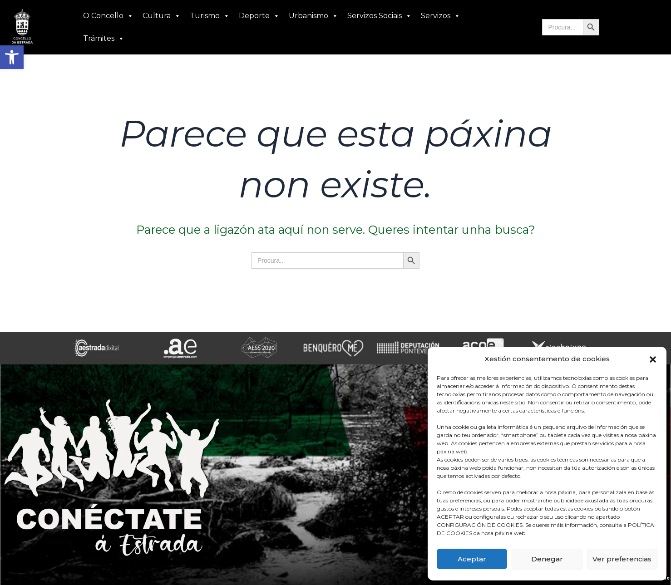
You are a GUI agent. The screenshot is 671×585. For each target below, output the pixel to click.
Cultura (162, 16)
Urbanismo (313, 16)
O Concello (108, 16)
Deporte (259, 16)
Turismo (210, 16)
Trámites (103, 38)
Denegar (547, 559)
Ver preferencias (621, 559)
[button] (12, 57)
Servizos (440, 16)
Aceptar (472, 559)
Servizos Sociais (379, 16)
